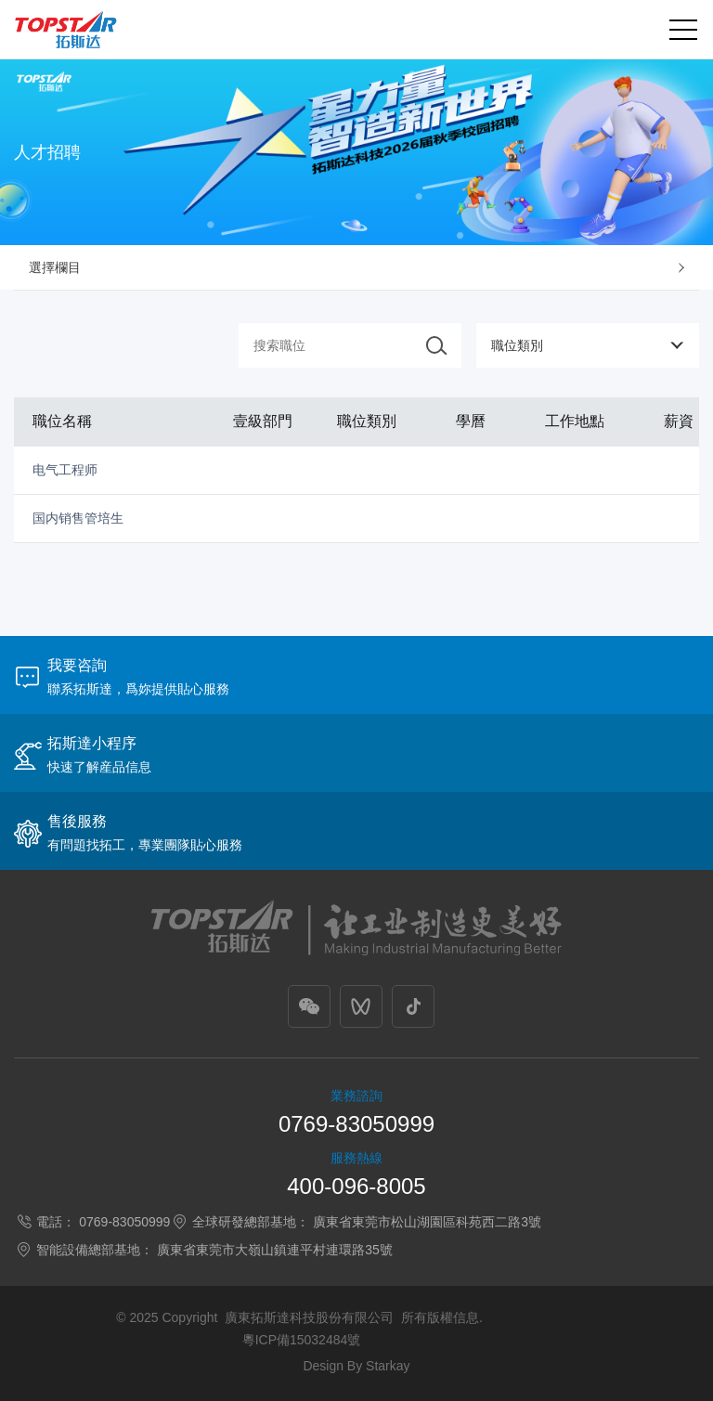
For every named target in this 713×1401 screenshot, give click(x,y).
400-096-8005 (356, 1186)
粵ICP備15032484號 (301, 1339)
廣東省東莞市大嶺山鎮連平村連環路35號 (275, 1249)
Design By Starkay (356, 1365)
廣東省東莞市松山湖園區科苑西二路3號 (427, 1221)
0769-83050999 (356, 1123)
